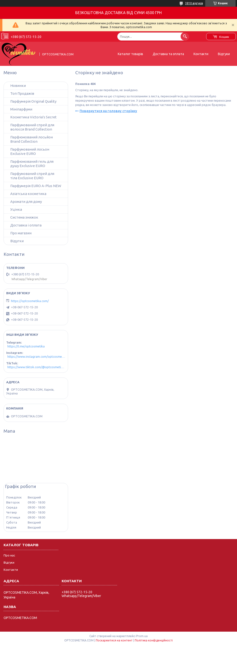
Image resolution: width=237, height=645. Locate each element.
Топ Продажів (22, 93)
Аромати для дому (26, 201)
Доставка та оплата (168, 54)
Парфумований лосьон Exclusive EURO (29, 151)
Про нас (9, 555)
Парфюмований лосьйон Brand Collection (31, 139)
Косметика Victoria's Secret (33, 117)
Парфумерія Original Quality (33, 101)
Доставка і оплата (26, 225)
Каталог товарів (130, 54)
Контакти (201, 54)
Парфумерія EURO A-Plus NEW (35, 186)
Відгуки (224, 54)
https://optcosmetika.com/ (30, 301)
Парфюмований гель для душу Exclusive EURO (32, 163)
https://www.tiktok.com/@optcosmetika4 (36, 367)
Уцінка (16, 209)
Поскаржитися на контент (114, 640)
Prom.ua (142, 636)
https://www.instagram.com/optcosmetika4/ (36, 356)
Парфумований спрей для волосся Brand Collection (32, 127)
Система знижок (24, 217)
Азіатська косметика (28, 194)
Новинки (18, 86)
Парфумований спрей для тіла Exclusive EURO (32, 176)
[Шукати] (185, 36)
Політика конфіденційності (154, 640)
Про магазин (21, 233)
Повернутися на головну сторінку (108, 111)
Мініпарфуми (21, 109)
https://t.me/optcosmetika (26, 346)
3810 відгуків (194, 3)
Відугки (17, 241)
